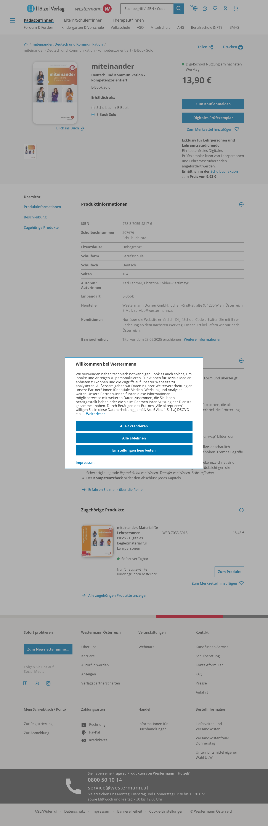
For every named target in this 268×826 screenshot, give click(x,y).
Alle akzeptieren (134, 426)
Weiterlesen (96, 413)
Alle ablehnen (134, 438)
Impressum (85, 462)
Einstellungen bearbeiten (134, 450)
